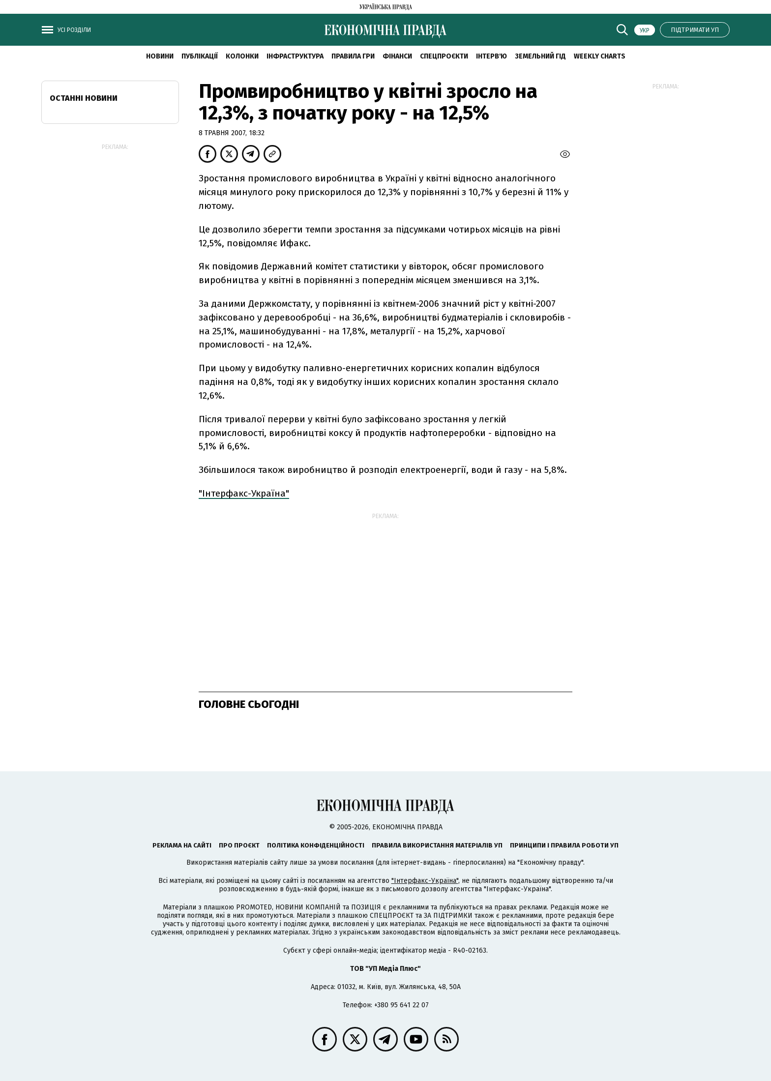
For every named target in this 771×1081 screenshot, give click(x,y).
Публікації (199, 56)
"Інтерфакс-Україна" (244, 493)
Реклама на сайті (181, 845)
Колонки (242, 56)
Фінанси (397, 56)
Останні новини (84, 98)
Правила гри (353, 56)
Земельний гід (540, 56)
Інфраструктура (295, 56)
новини (160, 56)
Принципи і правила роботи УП (564, 845)
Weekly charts (599, 56)
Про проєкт (239, 845)
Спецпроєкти (444, 56)
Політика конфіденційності (315, 845)
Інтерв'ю (491, 56)
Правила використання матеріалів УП (437, 845)
